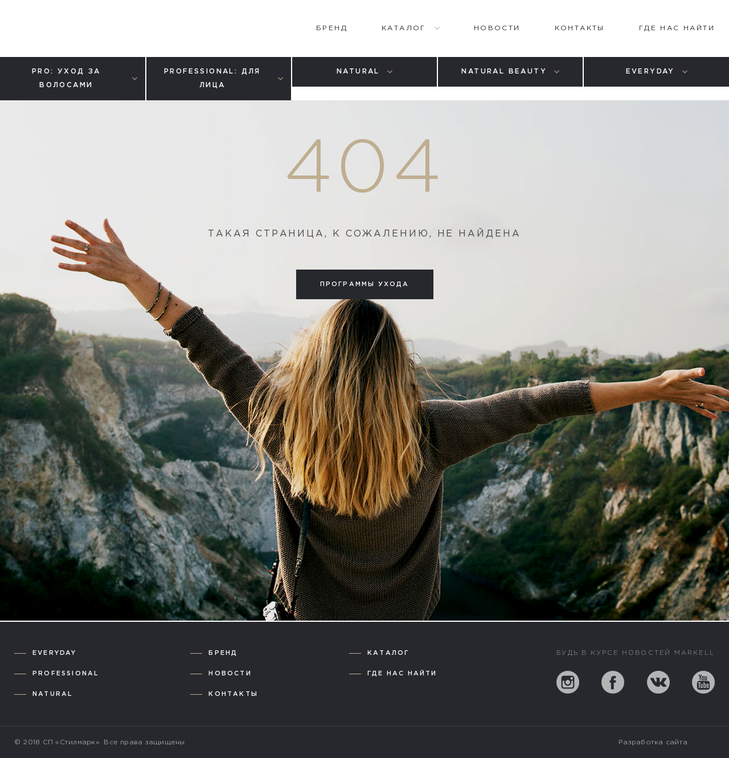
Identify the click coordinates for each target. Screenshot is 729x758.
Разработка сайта (653, 742)
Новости (229, 674)
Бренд (222, 653)
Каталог (388, 653)
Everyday (54, 653)
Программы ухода (364, 284)
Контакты (233, 694)
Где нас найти (402, 674)
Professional (65, 674)
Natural (52, 694)
